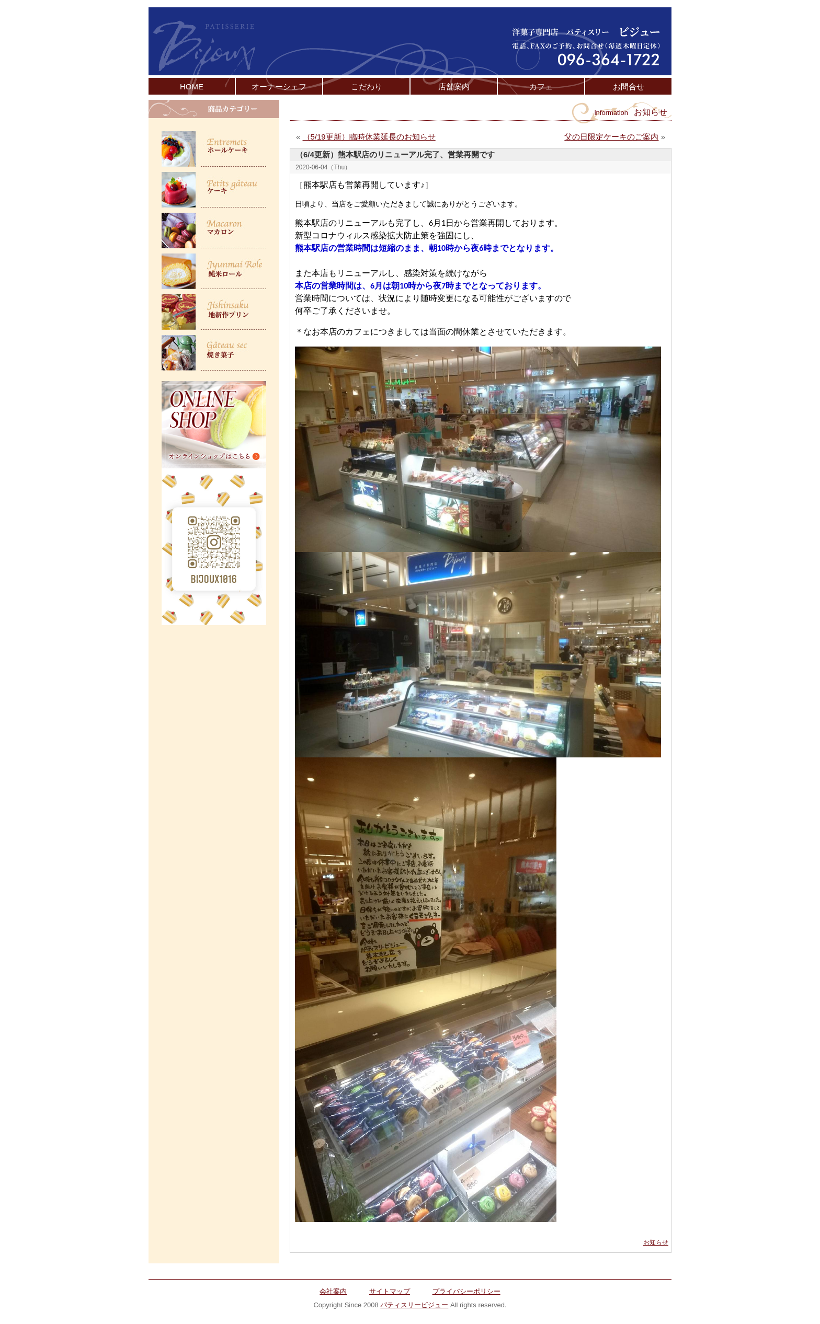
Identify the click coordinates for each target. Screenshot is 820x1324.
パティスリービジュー (414, 1305)
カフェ (541, 86)
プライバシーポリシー (466, 1291)
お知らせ (655, 1242)
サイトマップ (389, 1291)
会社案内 (333, 1291)
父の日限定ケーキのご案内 (611, 136)
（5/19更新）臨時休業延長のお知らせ (369, 136)
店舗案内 (454, 86)
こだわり (366, 86)
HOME (191, 86)
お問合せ (628, 86)
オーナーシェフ (279, 86)
